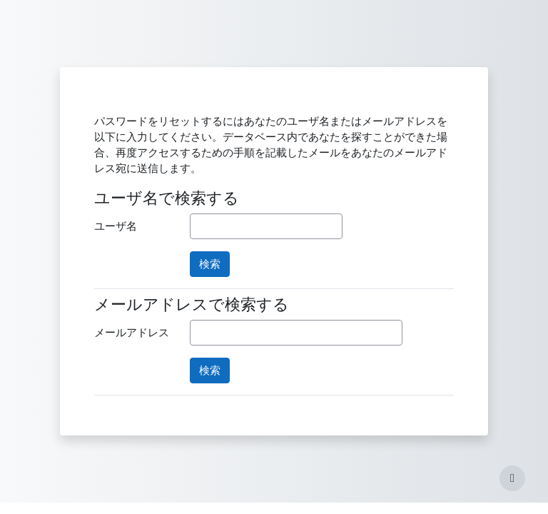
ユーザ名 (115, 226)
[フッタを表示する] (512, 478)
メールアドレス (131, 332)
